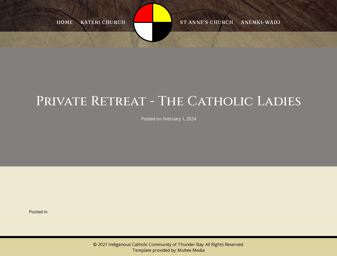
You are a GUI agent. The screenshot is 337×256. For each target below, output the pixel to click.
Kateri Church (103, 22)
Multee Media (191, 250)
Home (65, 22)
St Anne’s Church (206, 22)
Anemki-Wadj (261, 22)
